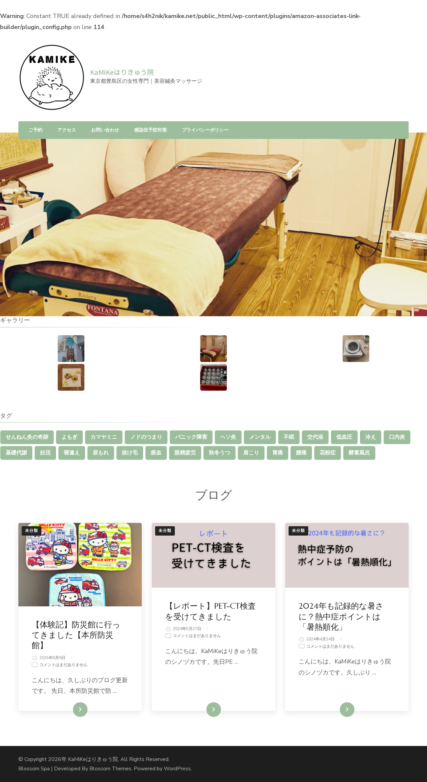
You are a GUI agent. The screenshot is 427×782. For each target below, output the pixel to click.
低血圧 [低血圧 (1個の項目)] (344, 437)
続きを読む (70, 709)
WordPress (177, 768)
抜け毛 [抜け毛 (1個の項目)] (130, 452)
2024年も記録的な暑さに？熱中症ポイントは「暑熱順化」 (341, 616)
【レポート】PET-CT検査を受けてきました (210, 611)
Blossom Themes (110, 768)
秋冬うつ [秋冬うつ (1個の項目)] (219, 452)
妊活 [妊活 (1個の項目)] (45, 452)
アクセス (66, 130)
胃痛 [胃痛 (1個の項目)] (277, 452)
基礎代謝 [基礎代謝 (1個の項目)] (16, 452)
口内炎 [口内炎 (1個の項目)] (397, 437)
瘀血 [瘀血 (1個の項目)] (156, 452)
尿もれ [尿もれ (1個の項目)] (101, 452)
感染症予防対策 (150, 130)
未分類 (31, 530)
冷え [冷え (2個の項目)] (370, 437)
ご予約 (35, 130)
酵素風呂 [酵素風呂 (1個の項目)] (359, 452)
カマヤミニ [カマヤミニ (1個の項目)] (103, 437)
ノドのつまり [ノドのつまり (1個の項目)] (146, 437)
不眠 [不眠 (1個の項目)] (289, 437)
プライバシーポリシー (205, 130)
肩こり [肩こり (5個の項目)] (251, 452)
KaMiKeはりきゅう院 (122, 72)
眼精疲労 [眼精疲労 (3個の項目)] (185, 452)
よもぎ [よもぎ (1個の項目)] (69, 437)
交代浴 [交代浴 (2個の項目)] (315, 437)
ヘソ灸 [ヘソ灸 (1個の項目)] (228, 437)
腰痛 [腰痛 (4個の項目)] (301, 452)
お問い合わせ (105, 130)
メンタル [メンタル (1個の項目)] (260, 437)
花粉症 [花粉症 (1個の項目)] (328, 452)
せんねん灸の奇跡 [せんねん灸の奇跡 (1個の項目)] (27, 437)
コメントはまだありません (63, 665)
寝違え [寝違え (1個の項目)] (72, 452)
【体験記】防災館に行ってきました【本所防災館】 (76, 635)
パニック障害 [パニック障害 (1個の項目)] (191, 437)
